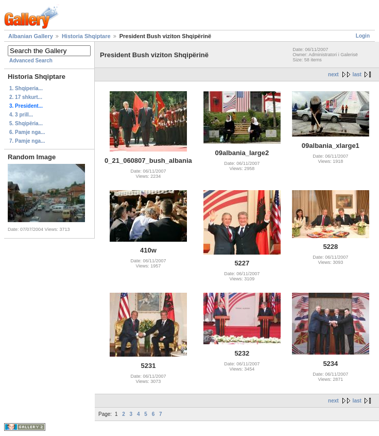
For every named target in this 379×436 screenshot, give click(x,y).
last (357, 74)
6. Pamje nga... (27, 132)
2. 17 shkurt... (25, 97)
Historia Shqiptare (86, 36)
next (333, 74)
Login (363, 36)
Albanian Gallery (30, 36)
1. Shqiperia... (26, 88)
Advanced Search (31, 60)
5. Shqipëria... (26, 123)
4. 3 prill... (21, 115)
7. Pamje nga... (27, 141)
